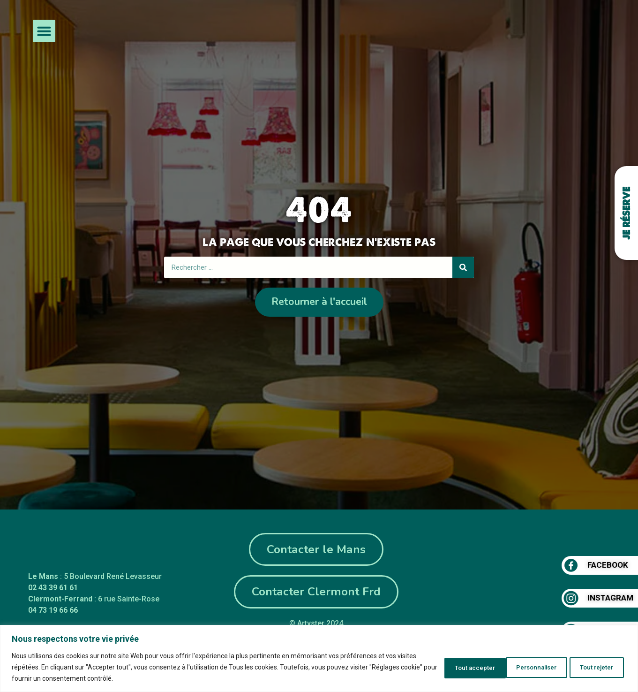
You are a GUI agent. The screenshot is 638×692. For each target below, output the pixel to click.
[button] (44, 31)
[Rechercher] (463, 267)
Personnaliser (452, 667)
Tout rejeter (522, 667)
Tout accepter (592, 667)
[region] (319, 658)
